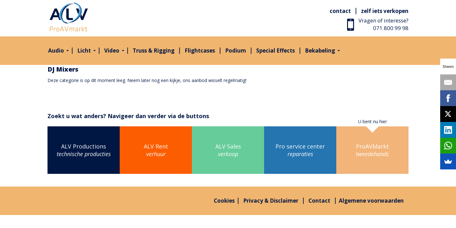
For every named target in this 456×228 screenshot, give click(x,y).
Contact (340, 11)
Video (111, 50)
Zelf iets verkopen (384, 11)
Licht (84, 50)
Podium (235, 50)
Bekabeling (320, 50)
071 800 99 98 (390, 28)
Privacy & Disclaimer (270, 200)
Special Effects (275, 50)
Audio (56, 50)
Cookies (224, 200)
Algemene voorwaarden (371, 200)
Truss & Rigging (153, 50)
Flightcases (200, 50)
